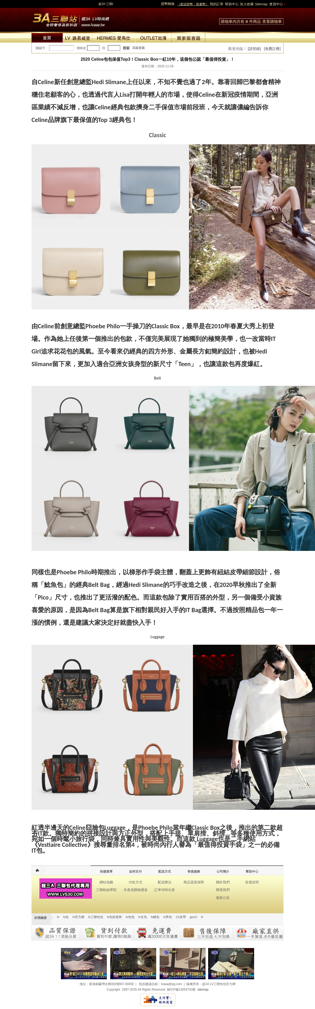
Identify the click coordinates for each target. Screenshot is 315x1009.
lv (58, 917)
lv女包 (142, 917)
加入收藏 (247, 4)
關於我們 (223, 882)
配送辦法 (164, 882)
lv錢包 (155, 917)
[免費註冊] (272, 49)
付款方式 (135, 882)
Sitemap (261, 4)
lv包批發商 (114, 917)
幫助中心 (232, 4)
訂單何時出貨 (164, 890)
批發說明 (252, 882)
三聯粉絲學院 (106, 890)
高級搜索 (138, 48)
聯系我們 (223, 890)
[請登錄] (254, 49)
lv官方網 (78, 917)
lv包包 (130, 917)
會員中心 (276, 4)
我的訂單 (216, 4)
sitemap (202, 989)
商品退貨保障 (193, 882)
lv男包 (167, 917)
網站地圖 (106, 882)
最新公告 (223, 898)
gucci (193, 917)
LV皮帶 (181, 917)
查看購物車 (272, 21)
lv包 (71, 18)
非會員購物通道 (136, 890)
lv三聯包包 (95, 917)
